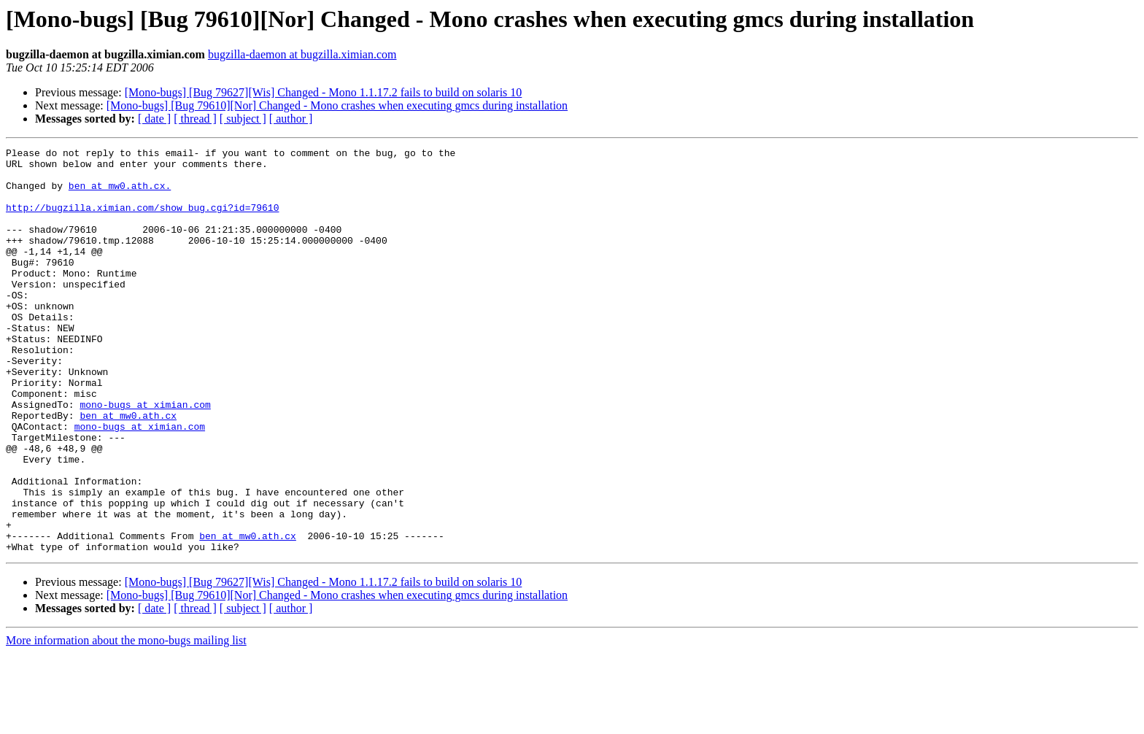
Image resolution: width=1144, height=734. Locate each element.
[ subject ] (243, 118)
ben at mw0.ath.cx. (120, 194)
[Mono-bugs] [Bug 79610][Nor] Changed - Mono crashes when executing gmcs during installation (337, 105)
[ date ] (154, 118)
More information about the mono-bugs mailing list (126, 721)
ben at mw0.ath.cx (128, 469)
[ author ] (291, 118)
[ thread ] (195, 118)
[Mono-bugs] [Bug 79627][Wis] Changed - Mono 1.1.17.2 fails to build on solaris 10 (323, 92)
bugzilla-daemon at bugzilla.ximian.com (302, 54)
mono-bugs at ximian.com (145, 456)
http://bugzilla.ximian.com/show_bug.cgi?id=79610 (142, 220)
